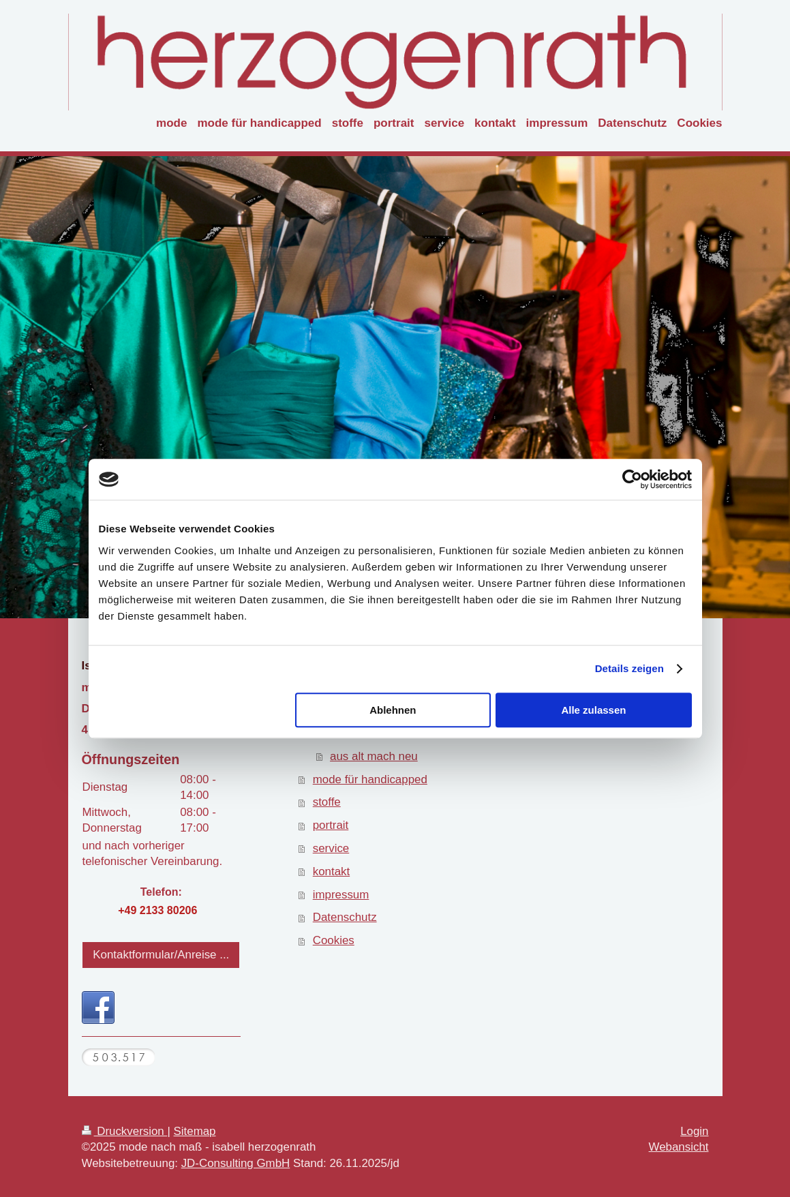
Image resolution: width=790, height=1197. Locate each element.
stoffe (327, 802)
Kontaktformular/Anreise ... (161, 954)
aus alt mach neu (374, 756)
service (331, 848)
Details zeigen (629, 668)
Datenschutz (345, 917)
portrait (331, 825)
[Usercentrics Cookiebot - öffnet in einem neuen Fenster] (632, 479)
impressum (341, 894)
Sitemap (195, 1131)
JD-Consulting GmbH (235, 1163)
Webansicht (679, 1146)
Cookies (333, 940)
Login (694, 1131)
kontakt (331, 871)
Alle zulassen (593, 710)
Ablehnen (392, 710)
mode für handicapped (370, 779)
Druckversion (125, 1131)
